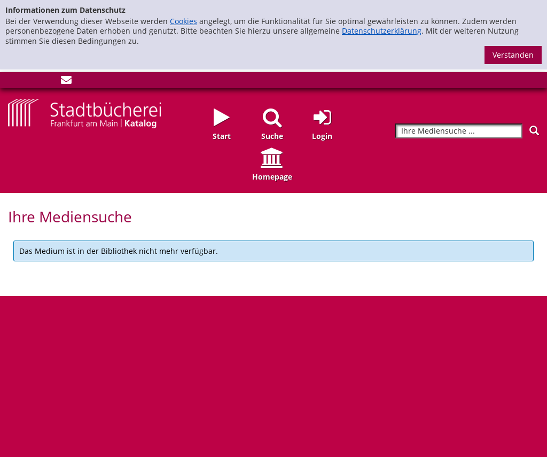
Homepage (272, 177)
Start (222, 136)
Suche (272, 136)
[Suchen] (534, 131)
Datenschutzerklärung (381, 31)
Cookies (183, 21)
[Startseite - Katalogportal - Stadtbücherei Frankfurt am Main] (84, 112)
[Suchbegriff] (458, 131)
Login (322, 136)
